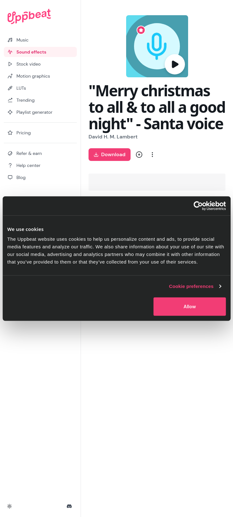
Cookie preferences (191, 286)
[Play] (175, 64)
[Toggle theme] (9, 506)
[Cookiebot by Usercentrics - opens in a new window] (198, 206)
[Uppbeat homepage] (40, 16)
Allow (190, 306)
